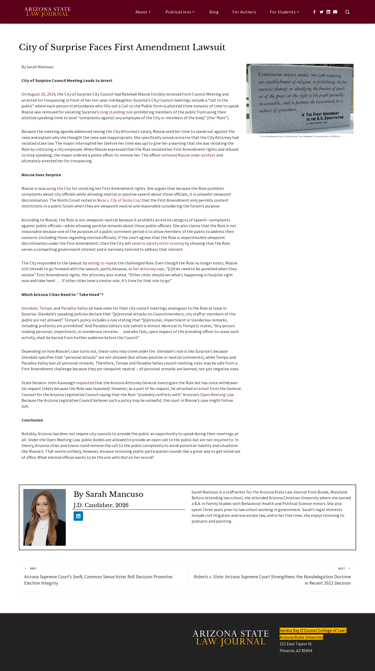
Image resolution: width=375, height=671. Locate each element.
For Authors (244, 11)
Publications (181, 12)
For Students (285, 12)
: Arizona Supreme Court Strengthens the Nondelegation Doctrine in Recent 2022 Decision (272, 576)
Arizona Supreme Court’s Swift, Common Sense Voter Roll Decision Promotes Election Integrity (103, 576)
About (143, 12)
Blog (214, 11)
